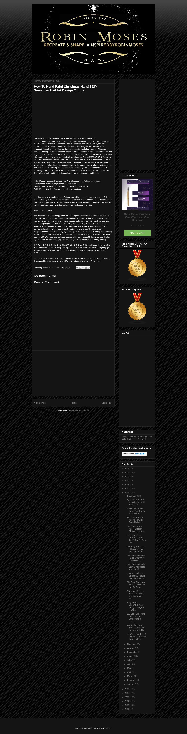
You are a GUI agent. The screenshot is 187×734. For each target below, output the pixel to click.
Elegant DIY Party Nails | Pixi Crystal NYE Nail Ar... (136, 511)
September (132, 652)
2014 (127, 693)
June (129, 664)
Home (74, 403)
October (131, 648)
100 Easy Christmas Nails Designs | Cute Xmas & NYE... (136, 617)
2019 (127, 480)
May (129, 668)
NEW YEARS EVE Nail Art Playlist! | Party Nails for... (135, 520)
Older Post (106, 403)
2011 (127, 705)
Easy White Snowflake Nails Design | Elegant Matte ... (135, 606)
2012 (127, 701)
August (130, 656)
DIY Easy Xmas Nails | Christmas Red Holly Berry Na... (136, 549)
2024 (127, 468)
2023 (127, 472)
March (130, 676)
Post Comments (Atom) (79, 410)
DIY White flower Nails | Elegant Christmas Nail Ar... (136, 528)
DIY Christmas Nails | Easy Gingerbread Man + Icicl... (136, 567)
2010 (127, 709)
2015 (127, 689)
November (132, 644)
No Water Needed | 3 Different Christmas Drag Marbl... (136, 636)
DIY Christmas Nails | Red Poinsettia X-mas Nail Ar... (136, 558)
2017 (127, 488)
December (132, 496)
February (131, 680)
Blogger (108, 728)
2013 (127, 697)
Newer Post (40, 403)
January (131, 684)
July (129, 660)
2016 (127, 492)
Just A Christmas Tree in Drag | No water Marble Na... (136, 627)
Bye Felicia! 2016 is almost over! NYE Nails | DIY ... (136, 502)
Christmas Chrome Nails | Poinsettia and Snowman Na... (135, 595)
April (129, 672)
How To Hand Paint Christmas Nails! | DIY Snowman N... (136, 575)
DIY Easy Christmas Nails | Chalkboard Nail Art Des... (136, 584)
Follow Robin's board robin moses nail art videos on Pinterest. (137, 438)
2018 (127, 484)
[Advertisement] (73, 373)
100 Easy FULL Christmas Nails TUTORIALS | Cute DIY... (136, 539)
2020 (127, 476)
